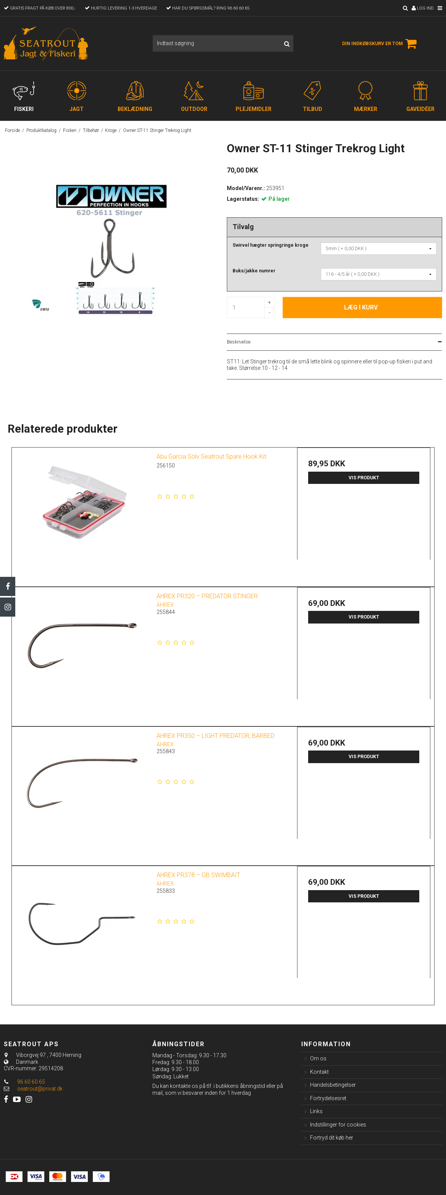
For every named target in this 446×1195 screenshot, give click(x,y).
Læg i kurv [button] (361, 307)
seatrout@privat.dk (40, 1089)
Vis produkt (364, 477)
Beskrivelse (238, 342)
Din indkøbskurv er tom (380, 43)
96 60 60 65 (24, 1082)
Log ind (423, 8)
